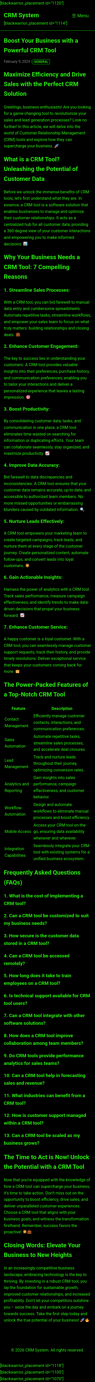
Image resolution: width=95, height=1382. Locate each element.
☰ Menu (80, 15)
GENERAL (41, 62)
